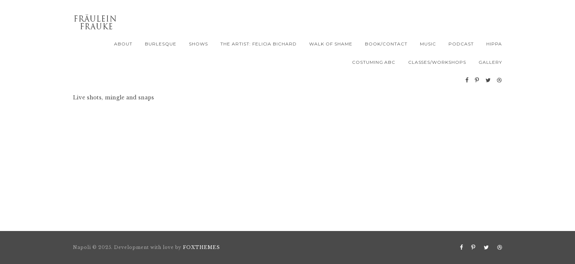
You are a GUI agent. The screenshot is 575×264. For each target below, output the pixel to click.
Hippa (494, 44)
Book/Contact (386, 44)
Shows (198, 44)
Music (428, 44)
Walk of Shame (330, 44)
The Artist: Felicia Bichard (258, 44)
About (123, 44)
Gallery (490, 62)
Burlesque (160, 44)
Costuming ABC (373, 62)
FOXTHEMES (201, 247)
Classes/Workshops (437, 62)
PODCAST (461, 44)
